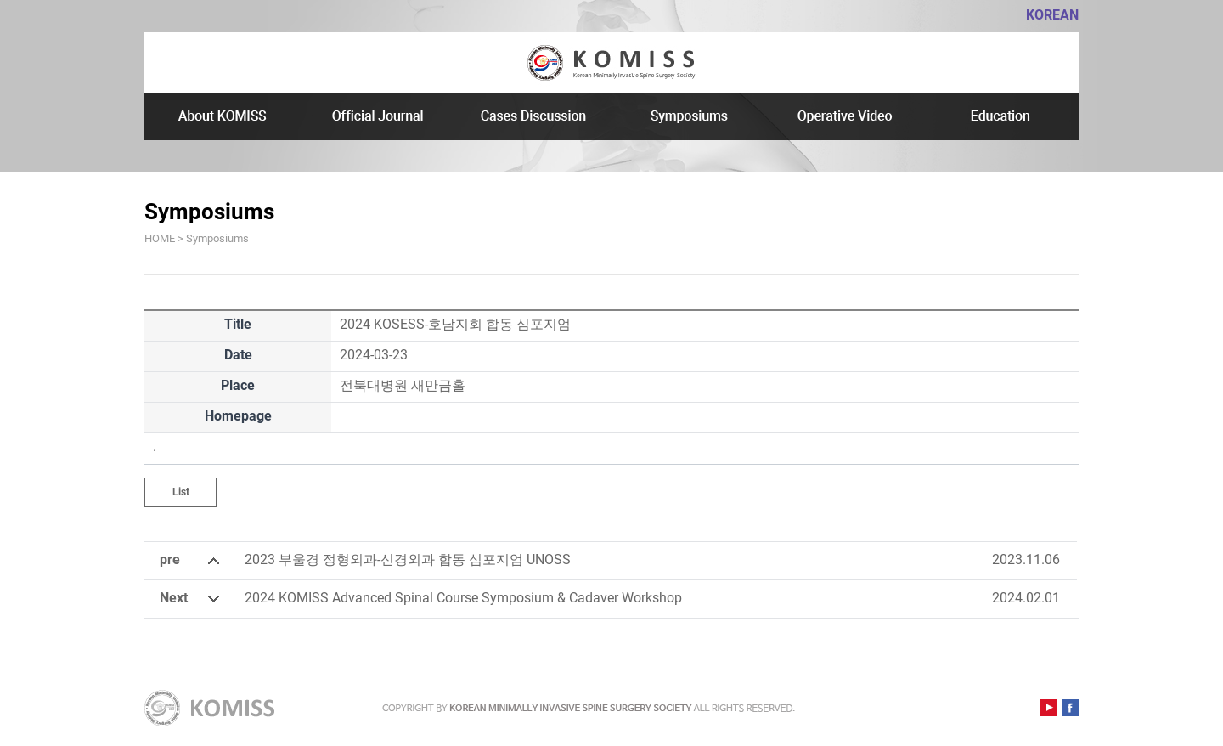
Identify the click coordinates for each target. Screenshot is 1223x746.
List (180, 492)
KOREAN (1052, 15)
